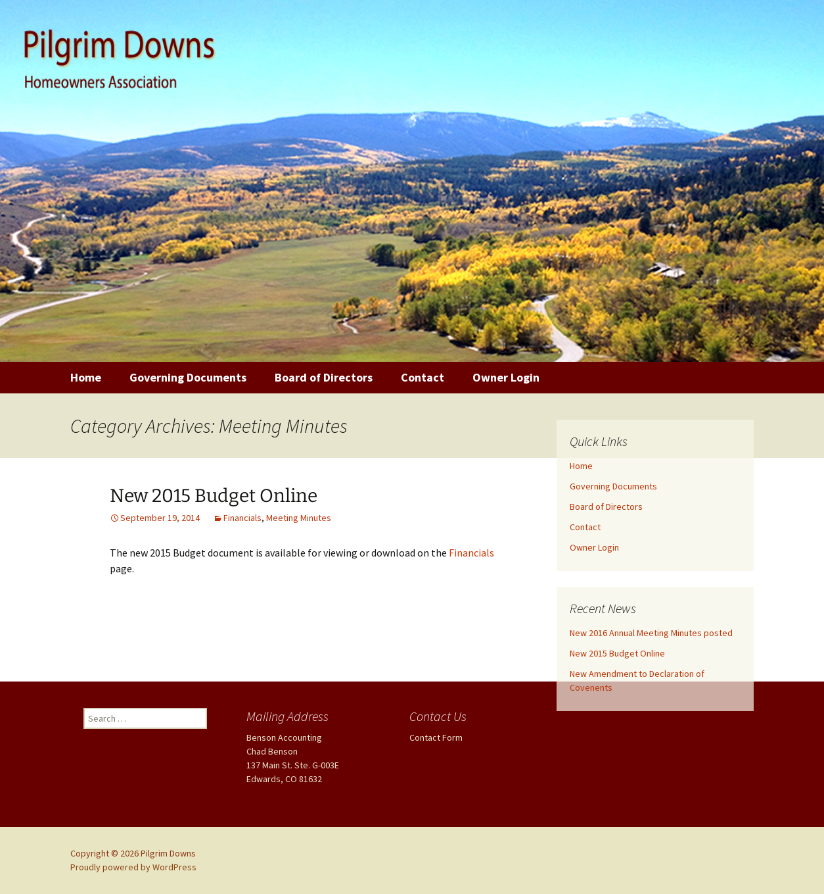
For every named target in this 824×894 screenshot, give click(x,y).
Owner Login (505, 377)
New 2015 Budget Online (213, 496)
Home (85, 377)
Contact (422, 377)
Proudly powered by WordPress (133, 867)
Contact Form (436, 737)
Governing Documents (187, 377)
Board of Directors (324, 377)
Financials (242, 518)
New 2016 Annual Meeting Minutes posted (651, 633)
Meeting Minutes (298, 518)
